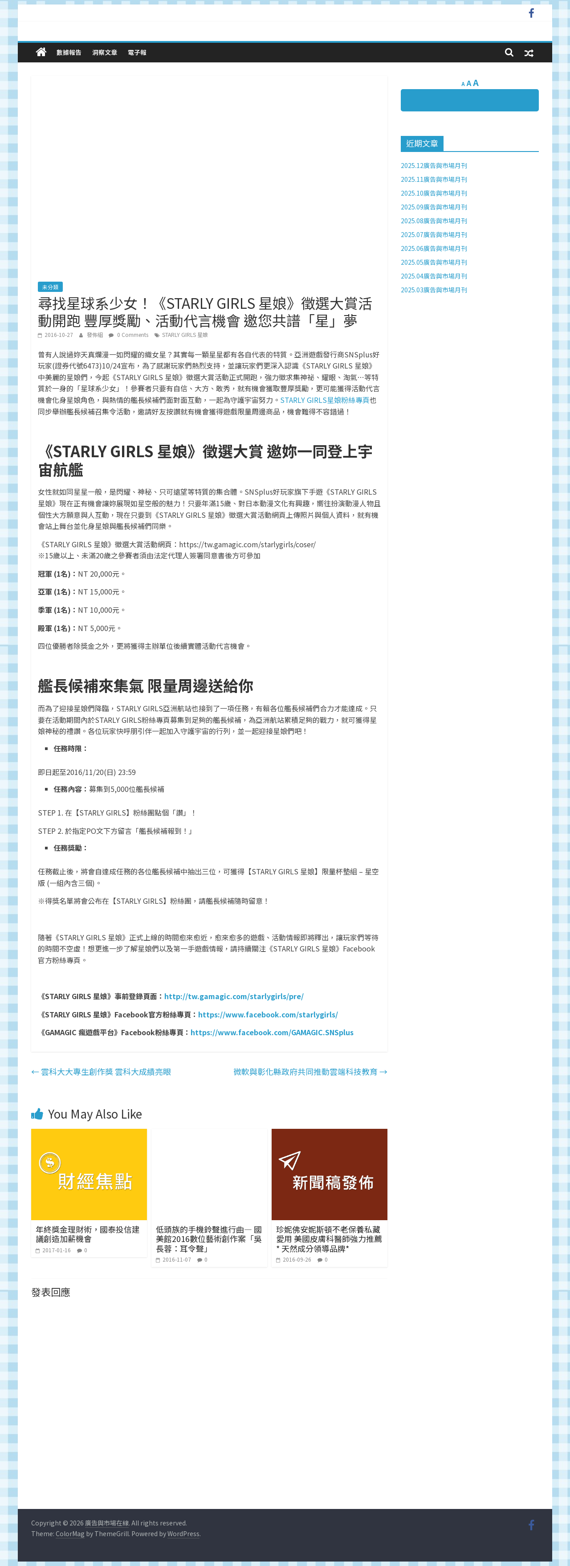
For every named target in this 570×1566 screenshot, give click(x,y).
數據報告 (69, 52)
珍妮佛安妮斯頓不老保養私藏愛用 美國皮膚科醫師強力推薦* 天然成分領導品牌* (329, 1238)
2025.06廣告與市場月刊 (434, 248)
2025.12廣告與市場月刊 (434, 165)
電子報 (137, 52)
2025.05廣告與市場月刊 (434, 262)
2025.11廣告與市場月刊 (434, 179)
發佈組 (95, 334)
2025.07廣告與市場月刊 (434, 234)
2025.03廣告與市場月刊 (434, 289)
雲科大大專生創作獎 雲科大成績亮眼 (101, 1071)
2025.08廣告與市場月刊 (434, 220)
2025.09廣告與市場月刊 (434, 206)
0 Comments (128, 334)
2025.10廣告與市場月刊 (434, 193)
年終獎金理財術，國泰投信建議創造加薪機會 (88, 1234)
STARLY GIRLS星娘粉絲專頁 (325, 399)
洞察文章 (104, 52)
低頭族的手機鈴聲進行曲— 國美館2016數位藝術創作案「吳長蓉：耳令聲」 (209, 1238)
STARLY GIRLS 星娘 (185, 334)
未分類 (50, 287)
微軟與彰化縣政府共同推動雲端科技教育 (310, 1071)
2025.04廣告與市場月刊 (434, 275)
